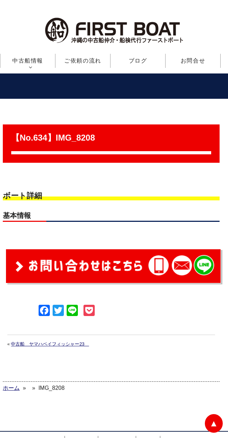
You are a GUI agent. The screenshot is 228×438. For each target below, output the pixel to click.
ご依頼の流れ (82, 61)
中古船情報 (27, 61)
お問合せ (193, 61)
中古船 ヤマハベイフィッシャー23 (50, 322)
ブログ (138, 61)
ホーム (52, 419)
